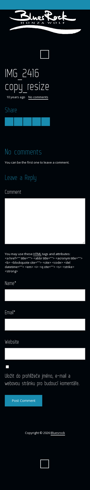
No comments (38, 97)
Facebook (44, 42)
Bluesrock (58, 433)
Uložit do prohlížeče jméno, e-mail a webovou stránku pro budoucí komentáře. (42, 379)
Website (12, 341)
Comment (13, 191)
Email (10, 312)
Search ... (44, 54)
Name (10, 283)
